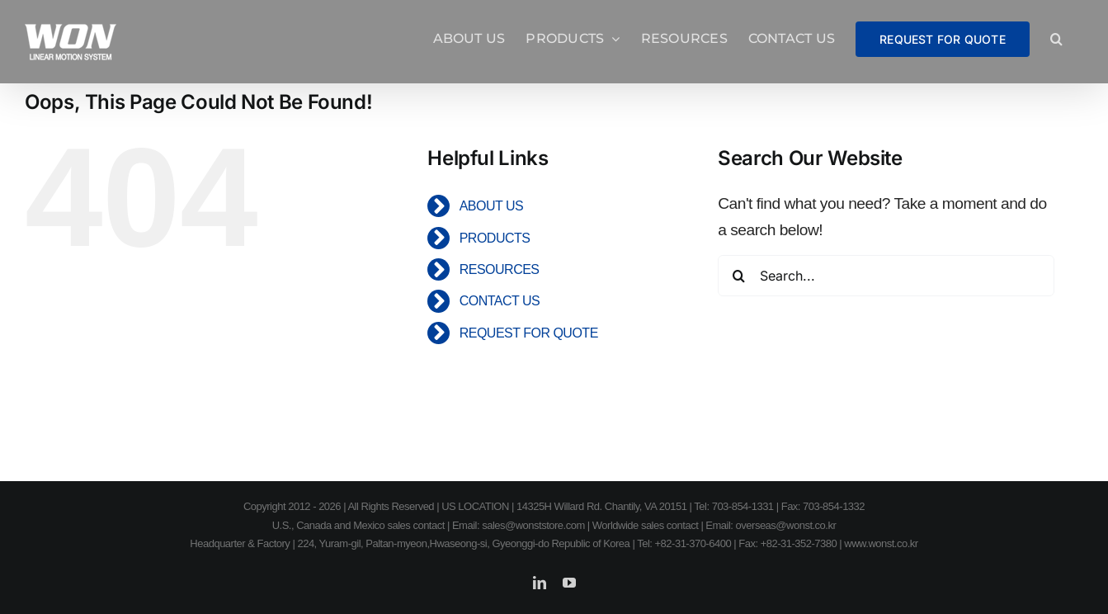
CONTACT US (500, 301)
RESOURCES (500, 269)
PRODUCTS (495, 238)
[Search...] (886, 275)
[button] (1056, 39)
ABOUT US (492, 206)
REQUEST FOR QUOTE (529, 333)
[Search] (738, 275)
